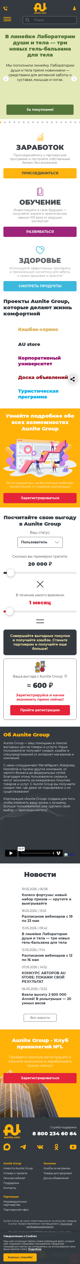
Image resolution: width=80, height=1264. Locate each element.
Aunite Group (12, 1163)
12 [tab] (47, 122)
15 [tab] (61, 122)
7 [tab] (23, 122)
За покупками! (40, 110)
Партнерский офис (16, 1209)
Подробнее (34, 1249)
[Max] (6, 1146)
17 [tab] (70, 122)
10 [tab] (37, 122)
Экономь (50, 1163)
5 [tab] (14, 122)
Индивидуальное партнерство (15, 1203)
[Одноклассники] (56, 1146)
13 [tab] (52, 122)
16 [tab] (66, 122)
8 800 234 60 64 (54, 1133)
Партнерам (11, 1196)
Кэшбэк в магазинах (57, 1168)
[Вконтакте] (40, 1146)
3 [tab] (5, 122)
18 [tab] (75, 122)
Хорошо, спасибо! (20, 1257)
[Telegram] (23, 1146)
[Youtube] (73, 1146)
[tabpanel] (40, 73)
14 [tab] (56, 122)
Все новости (40, 1018)
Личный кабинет (14, 1178)
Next (6, 78)
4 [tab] (9, 122)
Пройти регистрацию (40, 710)
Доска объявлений (56, 1178)
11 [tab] (42, 122)
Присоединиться (40, 179)
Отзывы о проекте (15, 1173)
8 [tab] (28, 122)
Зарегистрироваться (40, 498)
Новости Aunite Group (18, 1168)
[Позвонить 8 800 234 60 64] (5, 8)
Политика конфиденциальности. (49, 1225)
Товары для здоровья (58, 1173)
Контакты (9, 1188)
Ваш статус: (40, 533)
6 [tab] (19, 122)
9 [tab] (33, 122)
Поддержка (11, 1183)
